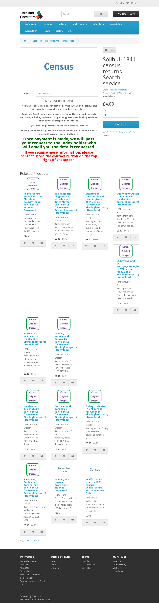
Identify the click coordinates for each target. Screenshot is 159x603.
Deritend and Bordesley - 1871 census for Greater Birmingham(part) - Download (65, 413)
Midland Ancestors (118, 89)
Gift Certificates (89, 564)
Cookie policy (26, 577)
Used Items (62, 24)
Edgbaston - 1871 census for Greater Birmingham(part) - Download (34, 339)
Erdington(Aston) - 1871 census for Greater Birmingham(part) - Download (97, 411)
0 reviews (122, 132)
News (47, 30)
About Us (24, 568)
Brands (85, 561)
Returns (54, 564)
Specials (86, 568)
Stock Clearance (79, 24)
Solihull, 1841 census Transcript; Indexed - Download (62, 485)
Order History (119, 564)
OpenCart (36, 596)
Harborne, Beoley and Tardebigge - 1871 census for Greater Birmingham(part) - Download (34, 487)
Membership (31, 24)
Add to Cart (120, 124)
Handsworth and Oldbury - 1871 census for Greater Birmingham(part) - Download (34, 413)
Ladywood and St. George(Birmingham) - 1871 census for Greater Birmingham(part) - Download (129, 269)
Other (70, 30)
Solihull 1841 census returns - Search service (53, 40)
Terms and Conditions (30, 574)
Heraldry (59, 30)
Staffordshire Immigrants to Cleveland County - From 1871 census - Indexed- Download (32, 202)
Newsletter (118, 571)
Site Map (55, 568)
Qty (104, 109)
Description (28, 93)
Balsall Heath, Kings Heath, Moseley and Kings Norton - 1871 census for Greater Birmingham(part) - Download (65, 203)
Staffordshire (98, 24)
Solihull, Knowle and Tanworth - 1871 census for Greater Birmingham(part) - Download (65, 341)
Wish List (117, 568)
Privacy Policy (26, 571)
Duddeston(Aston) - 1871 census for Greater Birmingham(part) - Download (128, 199)
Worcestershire (32, 30)
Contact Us (56, 561)
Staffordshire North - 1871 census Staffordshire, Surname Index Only (95, 486)
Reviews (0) (44, 93)
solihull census (32, 540)
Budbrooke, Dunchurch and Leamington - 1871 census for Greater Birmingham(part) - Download (97, 202)
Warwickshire (115, 24)
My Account (118, 561)
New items (47, 24)
